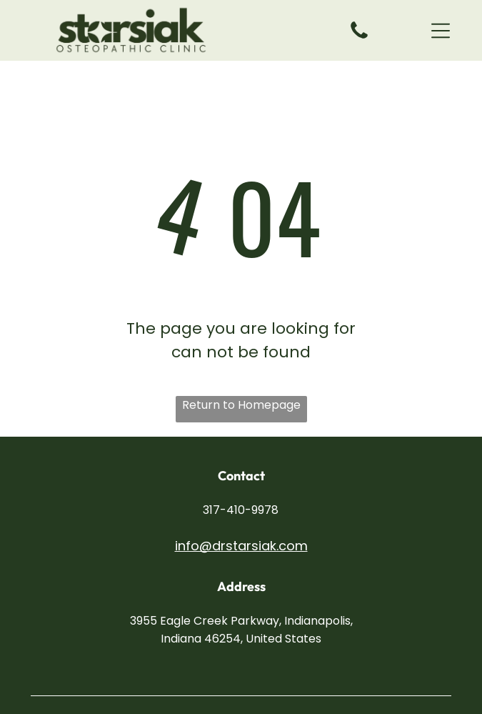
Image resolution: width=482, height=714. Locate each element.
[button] (440, 30)
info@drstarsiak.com (241, 546)
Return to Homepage (241, 405)
